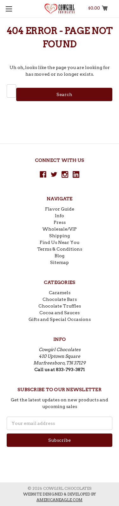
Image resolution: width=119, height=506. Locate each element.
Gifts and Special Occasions (60, 319)
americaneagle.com (59, 499)
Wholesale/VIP (59, 229)
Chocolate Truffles (59, 305)
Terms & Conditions (59, 249)
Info (59, 215)
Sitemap (59, 262)
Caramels (59, 292)
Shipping (59, 235)
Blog (59, 255)
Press (60, 222)
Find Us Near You (59, 242)
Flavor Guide (59, 208)
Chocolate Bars (60, 299)
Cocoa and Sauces (59, 312)
